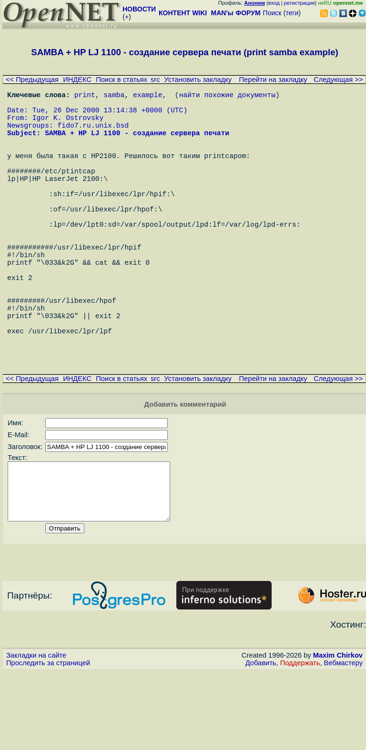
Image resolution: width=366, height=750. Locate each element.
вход (274, 3)
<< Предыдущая (32, 79)
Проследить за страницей (48, 741)
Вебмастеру (343, 741)
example (148, 96)
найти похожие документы (227, 96)
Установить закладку (198, 79)
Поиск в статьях (121, 79)
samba (113, 96)
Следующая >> (338, 79)
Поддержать (300, 741)
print (84, 96)
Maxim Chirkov (338, 733)
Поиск (272, 13)
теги (291, 13)
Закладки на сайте (36, 733)
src (155, 79)
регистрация (299, 3)
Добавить (260, 741)
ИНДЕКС (77, 79)
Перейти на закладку (273, 79)
